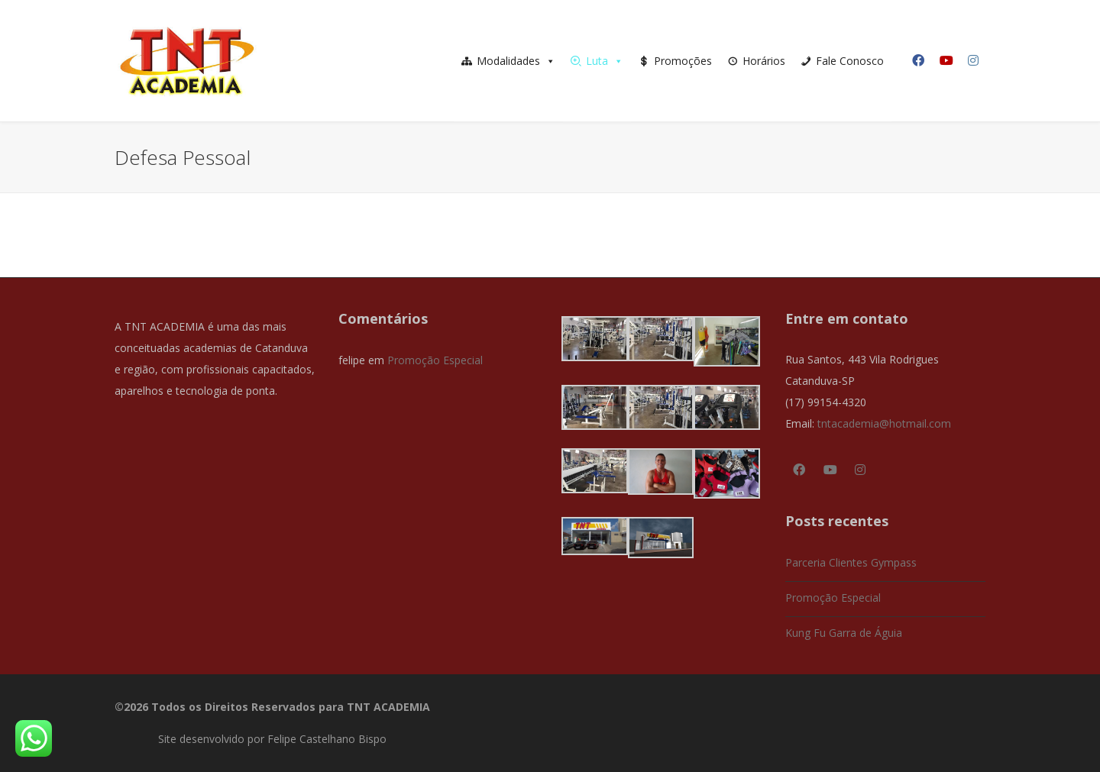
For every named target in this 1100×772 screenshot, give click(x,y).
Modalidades (516, 60)
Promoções (683, 60)
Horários (763, 60)
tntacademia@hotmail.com (884, 423)
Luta (604, 60)
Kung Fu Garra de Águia (843, 632)
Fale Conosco (850, 60)
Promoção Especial (435, 360)
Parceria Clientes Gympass (851, 562)
